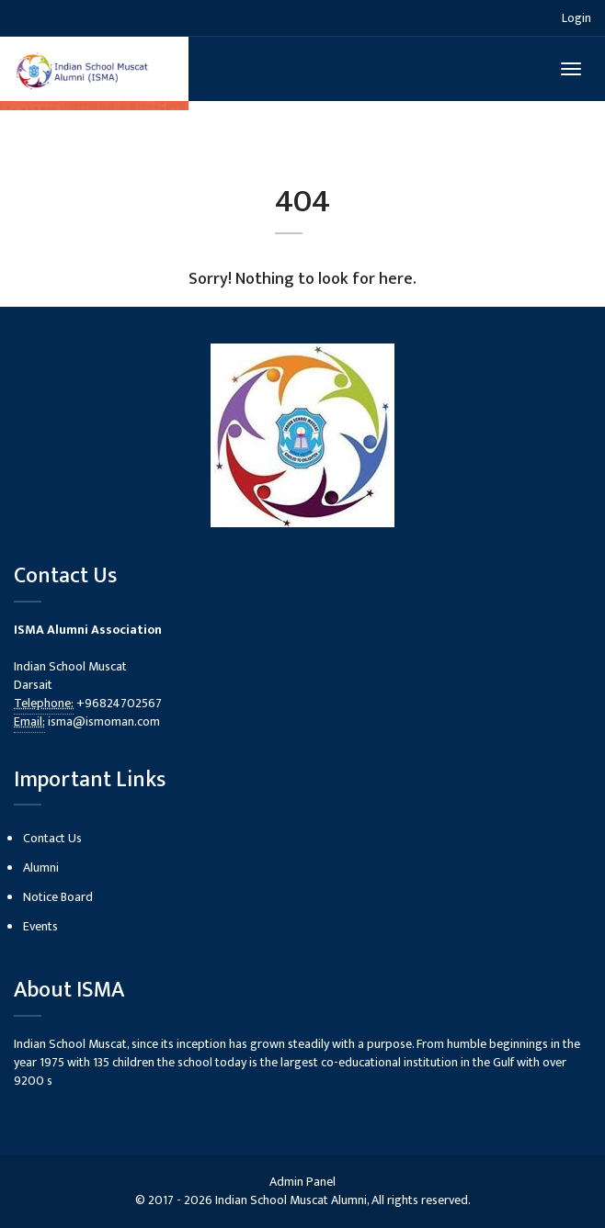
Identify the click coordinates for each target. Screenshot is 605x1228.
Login (576, 17)
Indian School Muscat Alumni (291, 1200)
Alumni (41, 867)
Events (40, 926)
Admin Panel (302, 1181)
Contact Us (52, 838)
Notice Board (58, 896)
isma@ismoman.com (104, 721)
